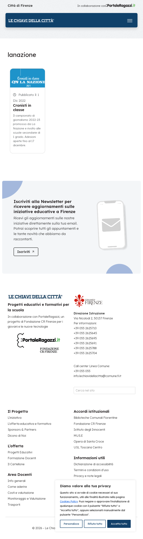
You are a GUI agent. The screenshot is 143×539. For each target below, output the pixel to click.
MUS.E (78, 435)
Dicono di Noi (17, 435)
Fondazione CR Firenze (90, 424)
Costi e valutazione (21, 493)
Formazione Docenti (22, 458)
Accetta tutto (119, 523)
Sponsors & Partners (22, 429)
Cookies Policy (69, 501)
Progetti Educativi (20, 452)
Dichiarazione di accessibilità (93, 464)
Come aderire (17, 487)
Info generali (16, 481)
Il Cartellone (16, 464)
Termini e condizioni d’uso (91, 470)
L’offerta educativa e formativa (29, 424)
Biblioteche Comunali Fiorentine (95, 418)
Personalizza (71, 523)
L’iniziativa (14, 418)
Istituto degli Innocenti (89, 429)
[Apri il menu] (129, 20)
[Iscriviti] (26, 251)
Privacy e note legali (88, 476)
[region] (95, 506)
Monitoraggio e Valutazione (27, 498)
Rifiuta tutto (95, 523)
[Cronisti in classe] (27, 78)
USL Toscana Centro (88, 447)
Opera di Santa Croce (89, 441)
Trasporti (14, 504)
